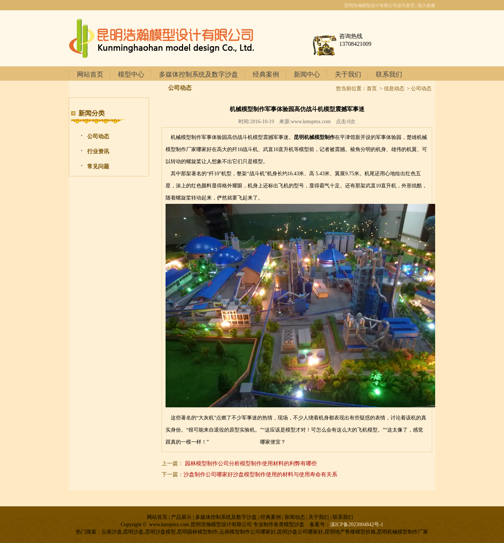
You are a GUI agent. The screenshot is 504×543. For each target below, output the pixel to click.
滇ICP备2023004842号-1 (356, 524)
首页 (372, 88)
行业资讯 (98, 151)
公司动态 (98, 136)
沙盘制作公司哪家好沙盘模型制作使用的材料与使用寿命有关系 (260, 474)
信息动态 (394, 88)
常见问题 (98, 166)
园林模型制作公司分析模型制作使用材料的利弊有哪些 (251, 463)
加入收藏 (426, 5)
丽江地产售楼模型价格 (234, 442)
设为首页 (406, 5)
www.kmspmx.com (311, 121)
